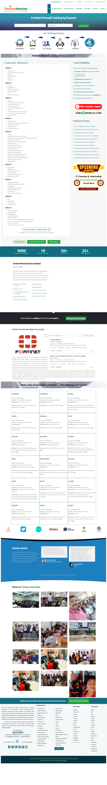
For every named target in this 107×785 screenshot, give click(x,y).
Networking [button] (79, 8)
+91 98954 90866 (100, 2)
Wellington (75, 737)
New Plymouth (76, 727)
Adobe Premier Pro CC (42, 712)
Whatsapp (79, 2)
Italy (92, 729)
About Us (31, 758)
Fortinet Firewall (59, 719)
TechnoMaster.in (26, 736)
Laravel (57, 721)
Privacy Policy (43, 758)
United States (94, 750)
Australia (93, 716)
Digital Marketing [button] (68, 8)
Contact (102, 8)
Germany (93, 724)
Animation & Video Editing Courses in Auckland (87, 154)
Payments (37, 758)
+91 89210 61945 (76, 509)
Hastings (75, 720)
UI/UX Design (58, 730)
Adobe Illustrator (41, 708)
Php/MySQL (58, 712)
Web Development (60, 740)
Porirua (75, 729)
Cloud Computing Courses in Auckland (84, 145)
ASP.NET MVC (59, 717)
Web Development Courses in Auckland (85, 126)
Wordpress (40, 725)
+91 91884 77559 (89, 2)
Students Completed (21, 253)
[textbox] (30, 25)
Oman (92, 737)
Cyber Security (41, 745)
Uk (92, 712)
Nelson (74, 724)
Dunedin (75, 714)
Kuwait (92, 731)
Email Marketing (41, 732)
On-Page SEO (40, 728)
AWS (57, 715)
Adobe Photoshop (41, 723)
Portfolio (95, 8)
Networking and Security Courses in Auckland (86, 135)
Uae (92, 714)
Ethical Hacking (59, 708)
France (92, 722)
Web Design (58, 745)
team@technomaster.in (13, 736)
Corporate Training (68, 758)
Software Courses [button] (57, 8)
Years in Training (42, 253)
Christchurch (76, 712)
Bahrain (93, 718)
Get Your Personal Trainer (75, 318)
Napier (74, 722)
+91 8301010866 (48, 420)
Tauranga (75, 735)
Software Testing (59, 732)
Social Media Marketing (43, 730)
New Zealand (94, 735)
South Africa (94, 746)
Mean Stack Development (61, 738)
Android (57, 728)
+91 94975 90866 (48, 398)
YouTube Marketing (42, 738)
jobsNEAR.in (97, 95)
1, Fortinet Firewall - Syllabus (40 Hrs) (16, 63)
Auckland (75, 709)
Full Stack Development (61, 742)
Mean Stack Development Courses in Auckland (87, 148)
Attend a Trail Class (68, 2)
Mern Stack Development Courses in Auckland (87, 157)
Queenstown (76, 731)
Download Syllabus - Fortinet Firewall (36, 229)
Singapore (93, 744)
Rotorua (75, 733)
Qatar (92, 740)
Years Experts (85, 253)
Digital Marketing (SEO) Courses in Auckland (86, 139)
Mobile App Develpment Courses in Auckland (86, 129)
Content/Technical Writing (43, 736)
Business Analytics (41, 717)
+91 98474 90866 (19, 398)
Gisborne (75, 716)
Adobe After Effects (42, 710)
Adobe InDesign (41, 741)
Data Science (40, 719)
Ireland (92, 727)
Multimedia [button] (87, 8)
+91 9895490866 (76, 398)
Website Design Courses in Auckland (84, 132)
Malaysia (93, 733)
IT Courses (64, 253)
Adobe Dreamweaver (42, 743)
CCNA (57, 723)
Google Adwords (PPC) (42, 734)
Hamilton (75, 718)
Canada (93, 720)
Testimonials (50, 758)
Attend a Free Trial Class (36, 241)
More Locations (76, 742)
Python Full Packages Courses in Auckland (86, 151)
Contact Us (75, 758)
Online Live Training (58, 758)
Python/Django (59, 710)
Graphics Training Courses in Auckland (85, 142)
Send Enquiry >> (54, 241)
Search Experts (83, 26)
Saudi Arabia (94, 742)
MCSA (57, 725)
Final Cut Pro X (41, 721)
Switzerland (94, 748)
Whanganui (75, 740)
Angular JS (40, 715)
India (92, 709)
